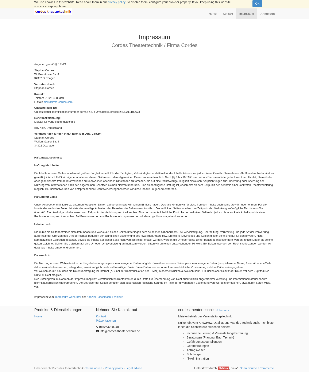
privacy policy (116, 2)
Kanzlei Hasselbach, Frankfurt (105, 296)
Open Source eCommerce (257, 368)
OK (257, 3)
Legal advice (133, 368)
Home (38, 316)
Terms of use (93, 368)
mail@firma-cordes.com (58, 101)
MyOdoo (223, 368)
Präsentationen (106, 320)
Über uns (223, 310)
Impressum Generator (68, 296)
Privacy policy (114, 368)
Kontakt (101, 316)
